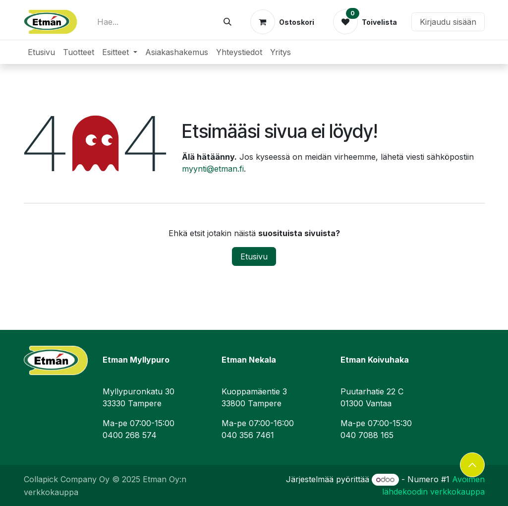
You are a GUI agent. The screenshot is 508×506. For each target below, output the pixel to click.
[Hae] (227, 21)
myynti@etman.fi (213, 169)
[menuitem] (41, 52)
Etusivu (254, 256)
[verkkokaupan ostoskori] (282, 22)
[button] (472, 464)
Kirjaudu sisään (448, 22)
